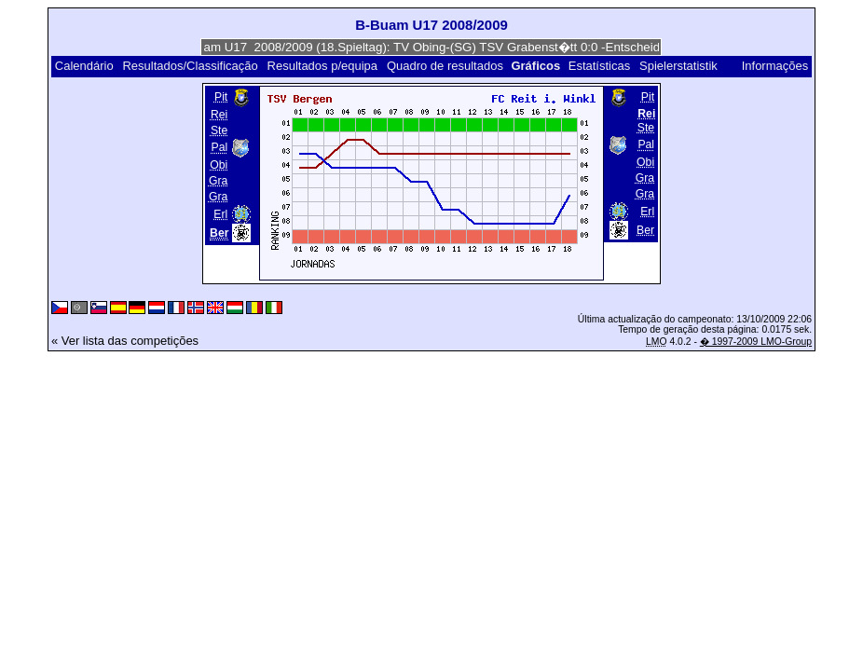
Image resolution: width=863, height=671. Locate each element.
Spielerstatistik (679, 66)
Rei (219, 114)
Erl (220, 214)
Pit (220, 96)
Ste (219, 130)
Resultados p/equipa (322, 66)
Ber (645, 230)
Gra (218, 180)
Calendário (84, 66)
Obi (218, 164)
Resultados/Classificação (189, 66)
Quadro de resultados (445, 66)
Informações (775, 66)
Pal (220, 148)
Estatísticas (599, 66)
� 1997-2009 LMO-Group (756, 341)
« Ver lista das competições (125, 341)
